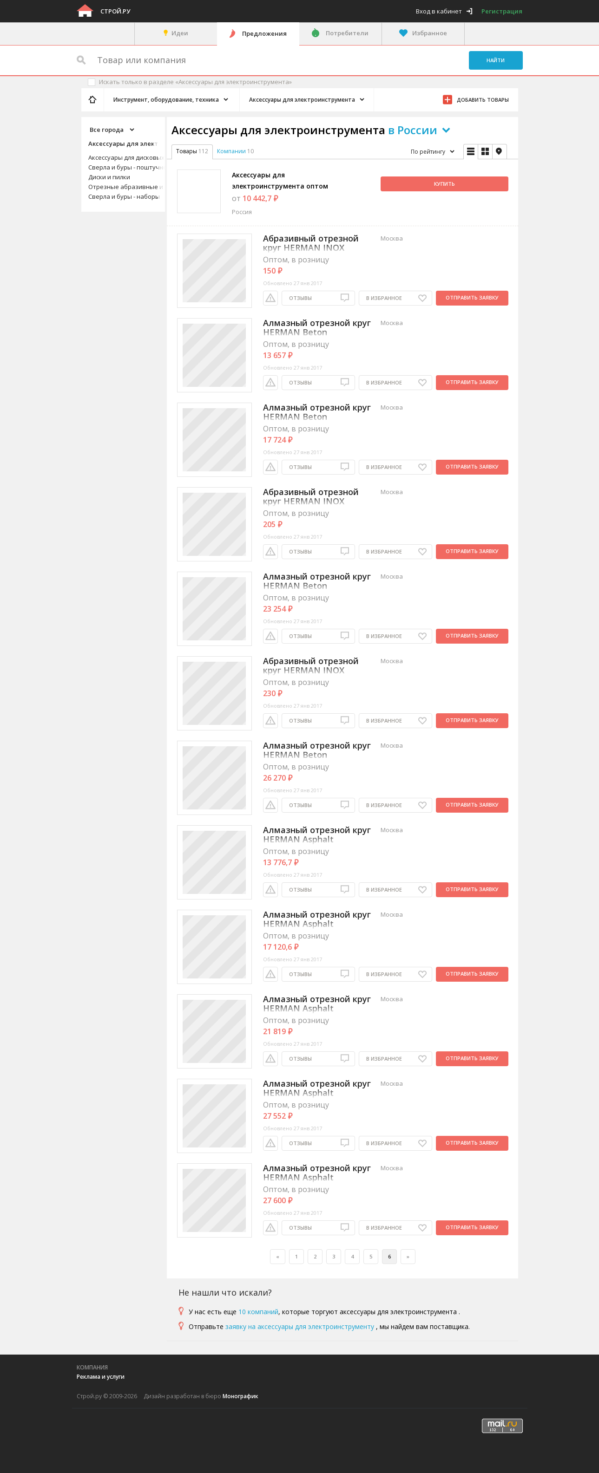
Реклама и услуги (101, 1377)
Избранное (429, 33)
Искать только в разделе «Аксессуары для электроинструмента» (195, 82)
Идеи (179, 33)
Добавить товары (483, 99)
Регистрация (501, 11)
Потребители (347, 33)
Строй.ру (115, 11)
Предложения (264, 33)
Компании (231, 151)
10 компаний (258, 1311)
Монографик (240, 1396)
